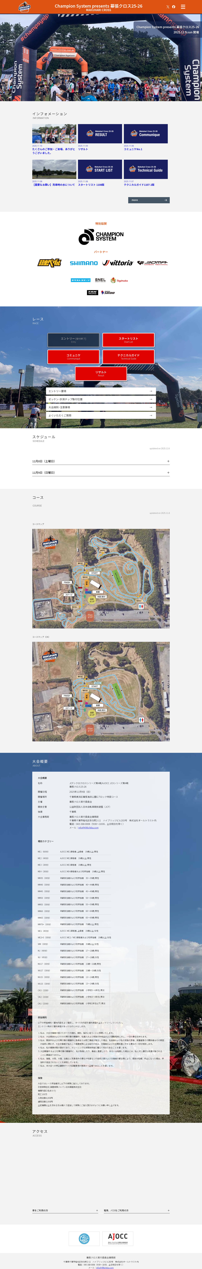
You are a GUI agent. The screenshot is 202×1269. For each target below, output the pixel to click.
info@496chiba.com (88, 827)
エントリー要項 (102, 391)
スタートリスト (128, 339)
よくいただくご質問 (102, 415)
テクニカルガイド (128, 356)
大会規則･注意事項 (102, 407)
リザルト (101, 373)
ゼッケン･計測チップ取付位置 (102, 399)
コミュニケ (73, 356)
